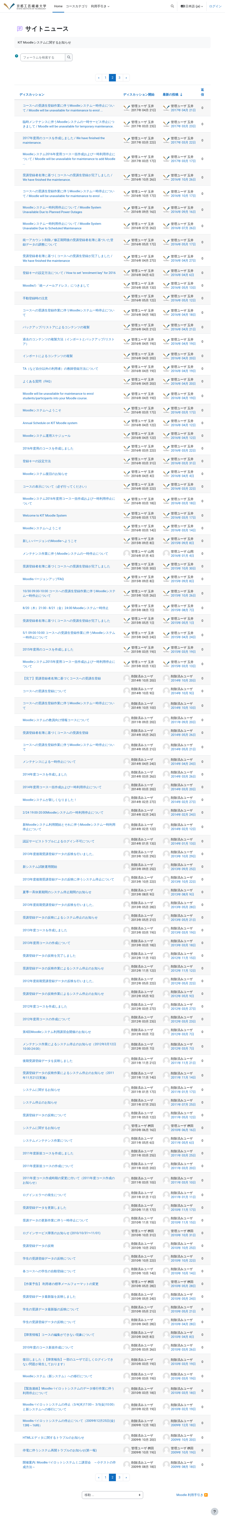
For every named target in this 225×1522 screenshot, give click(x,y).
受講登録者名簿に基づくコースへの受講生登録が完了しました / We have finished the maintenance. (68, 177)
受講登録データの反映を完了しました (49, 959)
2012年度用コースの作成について (47, 1023)
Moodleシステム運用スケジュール (47, 439)
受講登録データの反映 (38, 1250)
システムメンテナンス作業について (48, 1144)
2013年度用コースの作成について (47, 947)
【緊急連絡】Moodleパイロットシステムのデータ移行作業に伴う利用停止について (69, 1395)
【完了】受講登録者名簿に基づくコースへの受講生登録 (62, 682)
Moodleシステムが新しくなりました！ (50, 803)
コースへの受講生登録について (45, 695)
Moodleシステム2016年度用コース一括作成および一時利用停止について (69, 505)
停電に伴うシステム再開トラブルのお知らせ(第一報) (60, 1454)
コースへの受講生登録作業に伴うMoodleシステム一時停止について (69, 316)
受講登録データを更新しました (45, 1212)
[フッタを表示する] (214, 1511)
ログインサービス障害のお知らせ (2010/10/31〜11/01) (62, 1237)
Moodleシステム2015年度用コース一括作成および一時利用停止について (69, 668)
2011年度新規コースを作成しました (48, 1157)
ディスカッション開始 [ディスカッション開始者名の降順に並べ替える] (138, 94)
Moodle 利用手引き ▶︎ (192, 1499)
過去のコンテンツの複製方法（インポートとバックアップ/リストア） (69, 345)
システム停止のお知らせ (40, 1106)
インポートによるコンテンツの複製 (48, 360)
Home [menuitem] (58, 6)
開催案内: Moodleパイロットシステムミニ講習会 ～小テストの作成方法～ (68, 1469)
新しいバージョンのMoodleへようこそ (50, 545)
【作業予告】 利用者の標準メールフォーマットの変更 (61, 1288)
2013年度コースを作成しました (45, 934)
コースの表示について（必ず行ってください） (56, 490)
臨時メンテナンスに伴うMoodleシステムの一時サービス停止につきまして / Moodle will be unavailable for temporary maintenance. (69, 124)
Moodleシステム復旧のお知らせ (45, 477)
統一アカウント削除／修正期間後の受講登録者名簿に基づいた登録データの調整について (68, 242)
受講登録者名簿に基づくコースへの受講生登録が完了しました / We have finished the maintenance (68, 258)
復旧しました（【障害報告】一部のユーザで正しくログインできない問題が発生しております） (68, 1366)
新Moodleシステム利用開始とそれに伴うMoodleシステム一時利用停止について (69, 831)
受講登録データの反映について (45, 1119)
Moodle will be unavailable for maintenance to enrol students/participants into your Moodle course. (58, 400)
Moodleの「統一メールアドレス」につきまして (56, 289)
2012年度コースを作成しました (45, 1010)
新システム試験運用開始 (40, 871)
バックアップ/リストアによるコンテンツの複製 (56, 331)
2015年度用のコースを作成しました (48, 653)
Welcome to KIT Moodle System (45, 519)
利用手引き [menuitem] (99, 6)
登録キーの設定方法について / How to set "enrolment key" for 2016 (65, 275)
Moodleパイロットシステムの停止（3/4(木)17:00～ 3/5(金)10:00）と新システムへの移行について (59, 1411)
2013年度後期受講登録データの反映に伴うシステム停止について (69, 883)
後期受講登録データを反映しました (48, 1065)
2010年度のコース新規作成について (48, 1351)
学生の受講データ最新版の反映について (51, 1313)
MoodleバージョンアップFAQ (43, 583)
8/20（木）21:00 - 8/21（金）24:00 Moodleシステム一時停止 (66, 612)
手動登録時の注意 (35, 302)
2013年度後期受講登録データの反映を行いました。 (59, 858)
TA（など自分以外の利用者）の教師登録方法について (61, 373)
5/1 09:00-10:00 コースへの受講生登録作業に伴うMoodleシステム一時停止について (69, 639)
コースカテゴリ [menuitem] (77, 6)
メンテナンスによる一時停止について (49, 765)
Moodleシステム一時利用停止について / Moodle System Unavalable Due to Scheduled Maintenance (62, 226)
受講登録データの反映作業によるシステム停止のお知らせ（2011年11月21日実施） (69, 1079)
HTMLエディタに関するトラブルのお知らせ (54, 1441)
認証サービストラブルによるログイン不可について (59, 845)
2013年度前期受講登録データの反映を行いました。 (59, 909)
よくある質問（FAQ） (38, 385)
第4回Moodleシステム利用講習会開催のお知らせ (57, 1036)
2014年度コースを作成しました (45, 778)
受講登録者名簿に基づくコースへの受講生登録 (56, 737)
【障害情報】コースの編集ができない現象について (59, 1339)
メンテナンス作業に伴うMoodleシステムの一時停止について (66, 557)
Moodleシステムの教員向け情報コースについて (56, 724)
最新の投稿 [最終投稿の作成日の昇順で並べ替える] (170, 94)
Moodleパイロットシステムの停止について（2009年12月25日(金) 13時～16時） (69, 1427)
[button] (172, 6)
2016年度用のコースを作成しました (48, 452)
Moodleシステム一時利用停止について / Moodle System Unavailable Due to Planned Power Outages (62, 210)
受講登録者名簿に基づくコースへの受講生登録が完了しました (67, 570)
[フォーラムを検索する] (43, 57)
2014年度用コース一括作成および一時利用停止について (62, 791)
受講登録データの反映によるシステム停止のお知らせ (60, 921)
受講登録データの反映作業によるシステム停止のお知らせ (63, 972)
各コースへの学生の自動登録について (49, 1275)
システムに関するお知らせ (42, 1094)
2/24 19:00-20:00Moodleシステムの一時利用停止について (63, 816)
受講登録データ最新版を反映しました (49, 1300)
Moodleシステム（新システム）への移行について (58, 1380)
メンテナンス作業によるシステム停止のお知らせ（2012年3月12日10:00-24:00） (68, 1050)
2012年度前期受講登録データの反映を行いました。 (59, 985)
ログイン (215, 6)
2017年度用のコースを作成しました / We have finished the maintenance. (64, 140)
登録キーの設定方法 (37, 465)
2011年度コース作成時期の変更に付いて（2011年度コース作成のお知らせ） (69, 1184)
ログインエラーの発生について (45, 1199)
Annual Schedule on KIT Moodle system (50, 427)
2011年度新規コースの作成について (48, 1170)
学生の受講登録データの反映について (49, 1262)
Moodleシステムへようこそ (42, 414)
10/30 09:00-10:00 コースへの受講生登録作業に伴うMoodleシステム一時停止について (69, 597)
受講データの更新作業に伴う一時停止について (56, 1224)
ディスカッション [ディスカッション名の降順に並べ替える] (32, 94)
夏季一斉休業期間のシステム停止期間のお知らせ (57, 896)
